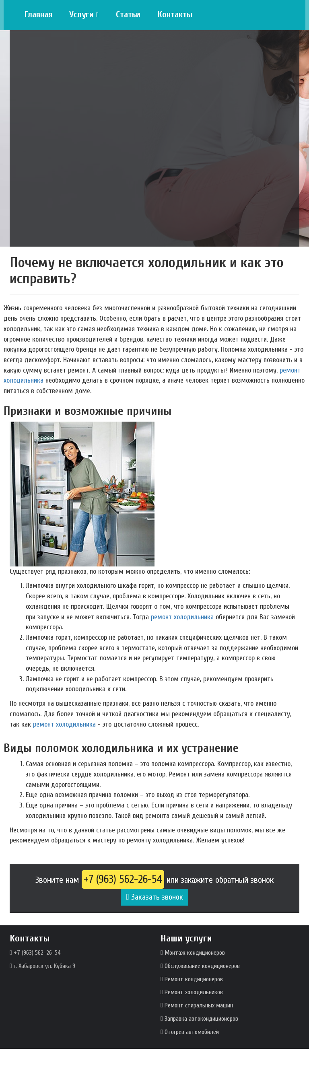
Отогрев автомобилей (192, 1032)
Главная (38, 14)
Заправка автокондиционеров (201, 1018)
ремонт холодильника (182, 617)
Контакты (174, 14)
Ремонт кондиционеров (194, 979)
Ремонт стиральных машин (199, 1005)
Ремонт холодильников (194, 992)
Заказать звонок (154, 897)
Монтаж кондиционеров (195, 952)
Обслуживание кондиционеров (202, 966)
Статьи (128, 14)
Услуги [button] (84, 14)
